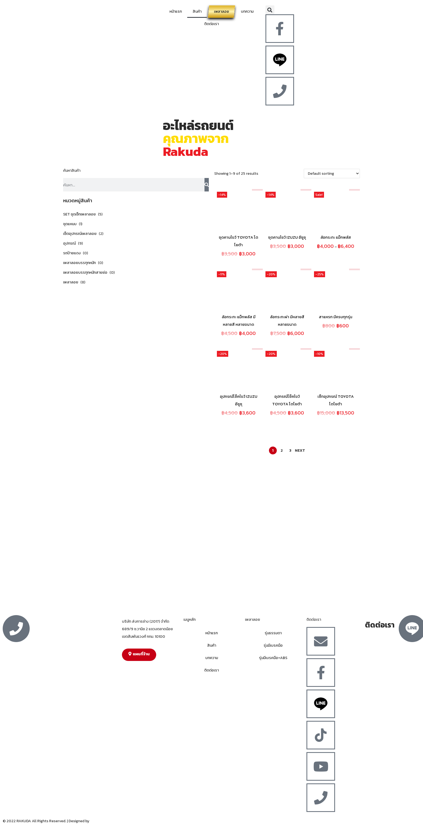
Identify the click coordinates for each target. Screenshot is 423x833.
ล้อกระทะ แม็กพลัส (335, 237)
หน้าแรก (175, 11)
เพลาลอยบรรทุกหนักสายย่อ (85, 272)
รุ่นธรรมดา (273, 633)
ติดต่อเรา (211, 24)
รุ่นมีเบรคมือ (273, 645)
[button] (269, 9)
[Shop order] (332, 173)
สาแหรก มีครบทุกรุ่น (336, 317)
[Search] (206, 184)
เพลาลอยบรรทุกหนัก (79, 263)
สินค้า (197, 11)
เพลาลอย (221, 11)
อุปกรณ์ (69, 243)
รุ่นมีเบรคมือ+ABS (273, 658)
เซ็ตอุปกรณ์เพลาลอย (80, 233)
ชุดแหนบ (70, 224)
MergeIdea (99, 821)
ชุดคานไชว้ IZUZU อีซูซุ (287, 237)
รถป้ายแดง (72, 253)
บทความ (247, 11)
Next (300, 450)
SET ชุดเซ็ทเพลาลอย (79, 214)
